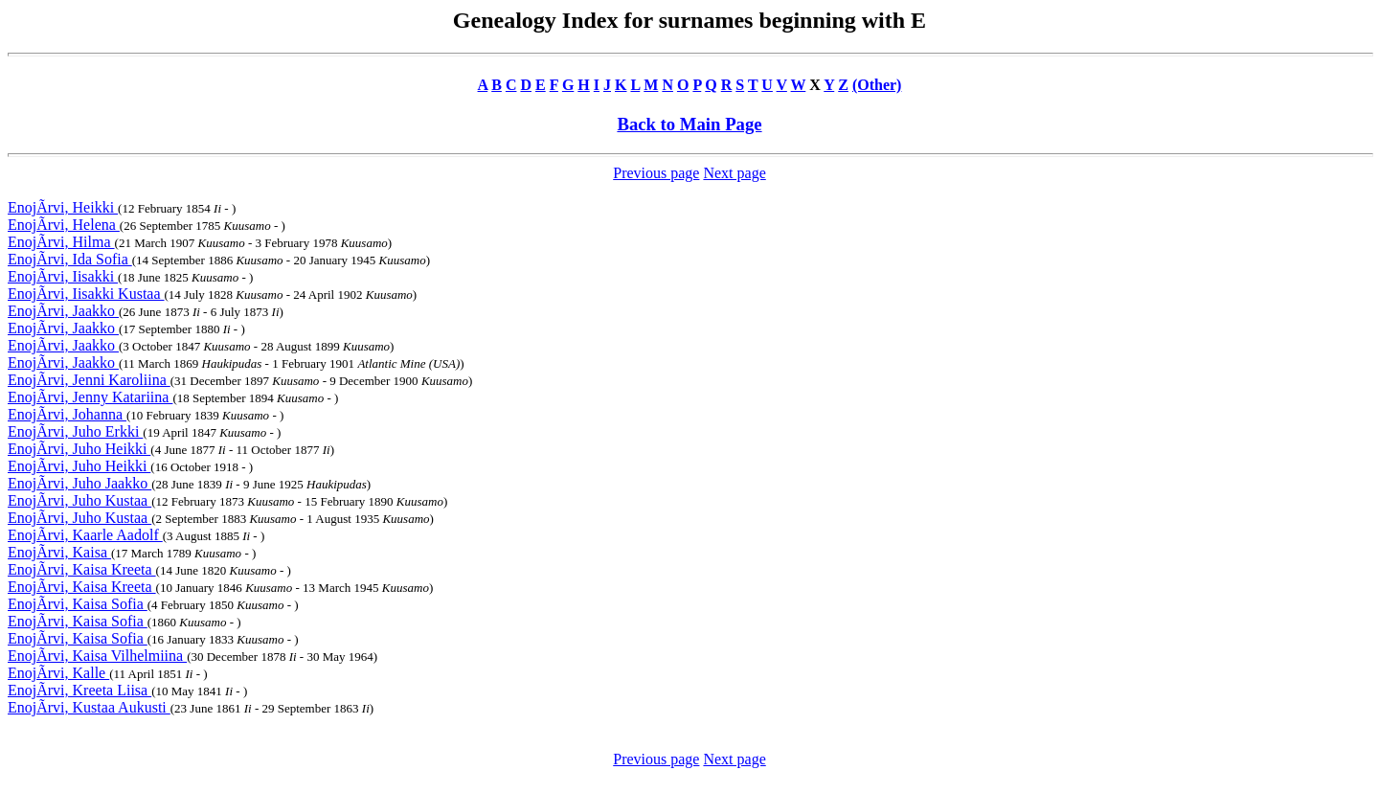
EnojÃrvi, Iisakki (63, 276)
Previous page (656, 173)
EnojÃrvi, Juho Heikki (79, 449)
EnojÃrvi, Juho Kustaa (79, 500)
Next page (734, 173)
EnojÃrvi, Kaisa (59, 552)
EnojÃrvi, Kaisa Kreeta (82, 569)
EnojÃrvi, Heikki (63, 207)
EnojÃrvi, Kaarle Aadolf (85, 535)
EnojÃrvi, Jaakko (63, 311)
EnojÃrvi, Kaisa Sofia (77, 604)
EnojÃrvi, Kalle (58, 673)
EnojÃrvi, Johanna (67, 414)
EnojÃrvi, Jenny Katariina (90, 397)
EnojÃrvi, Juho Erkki (75, 431)
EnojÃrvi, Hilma (61, 242)
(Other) (877, 85)
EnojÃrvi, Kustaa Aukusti (89, 707)
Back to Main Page (689, 124)
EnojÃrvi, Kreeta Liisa (79, 690)
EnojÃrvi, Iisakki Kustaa (86, 293)
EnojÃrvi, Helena (64, 224)
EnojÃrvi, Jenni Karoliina (89, 380)
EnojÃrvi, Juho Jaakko (79, 483)
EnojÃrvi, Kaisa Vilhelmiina (97, 655)
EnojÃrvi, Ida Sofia (70, 259)
